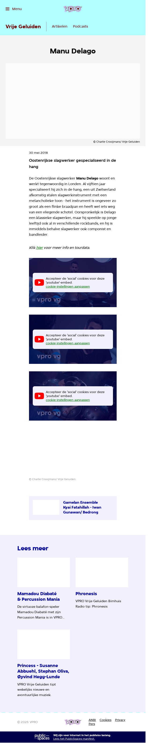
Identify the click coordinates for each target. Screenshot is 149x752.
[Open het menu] (14, 9)
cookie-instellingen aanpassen (68, 286)
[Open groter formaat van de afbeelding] (73, 452)
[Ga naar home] (72, 9)
